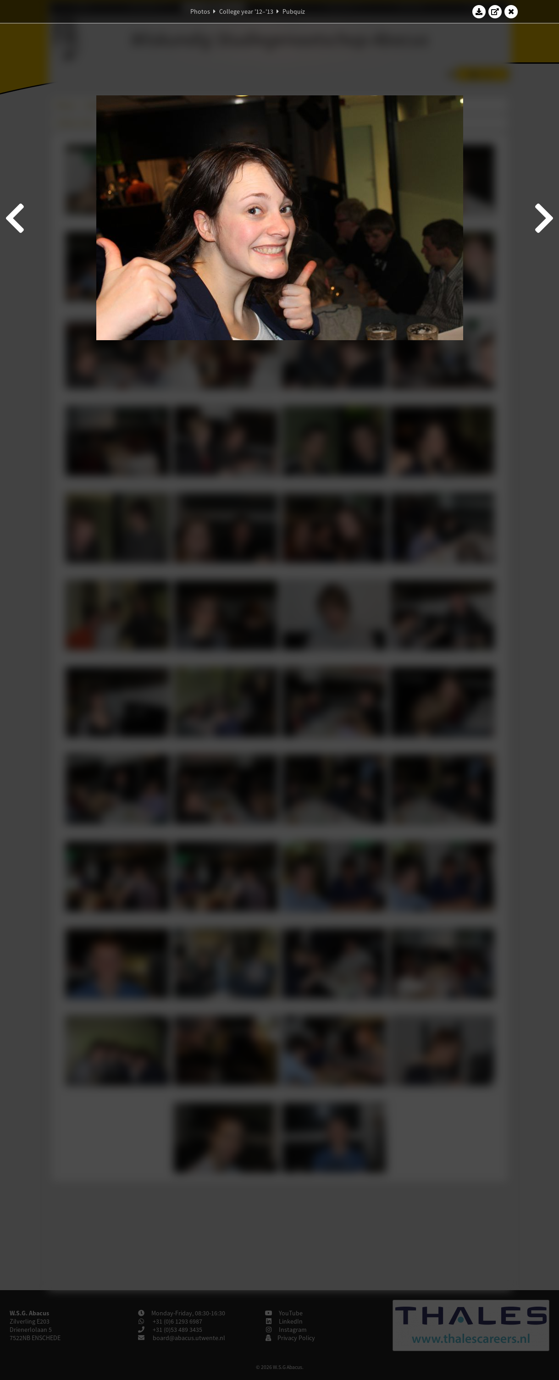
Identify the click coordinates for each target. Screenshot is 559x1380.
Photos (200, 11)
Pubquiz (293, 11)
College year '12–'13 (246, 11)
